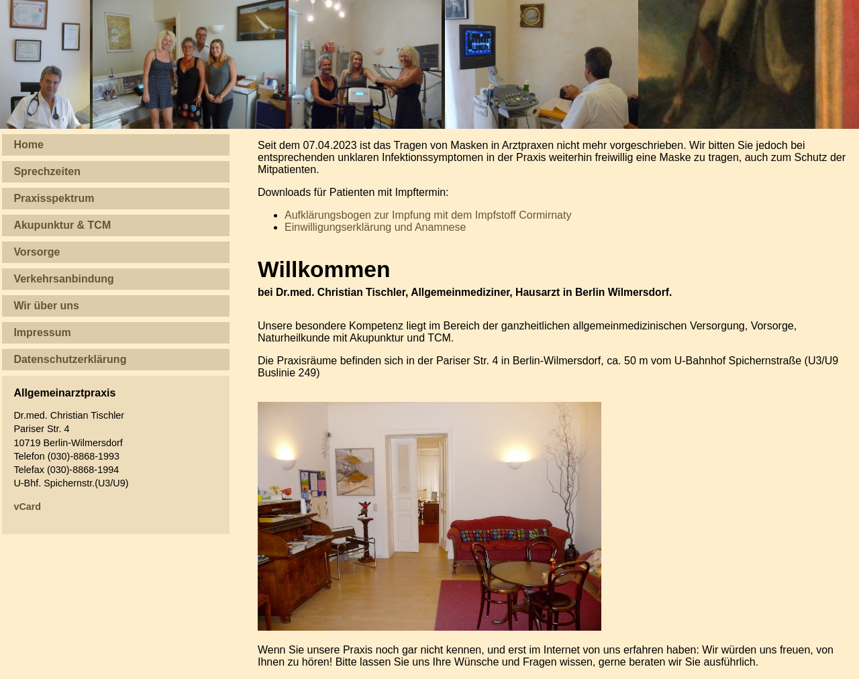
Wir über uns (46, 305)
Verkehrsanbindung (63, 278)
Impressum (41, 332)
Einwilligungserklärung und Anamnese (375, 227)
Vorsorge (36, 252)
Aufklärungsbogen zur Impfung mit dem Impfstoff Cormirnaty (428, 215)
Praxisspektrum (53, 198)
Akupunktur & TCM (62, 225)
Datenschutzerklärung (69, 359)
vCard (27, 506)
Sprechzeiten (47, 171)
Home (28, 144)
